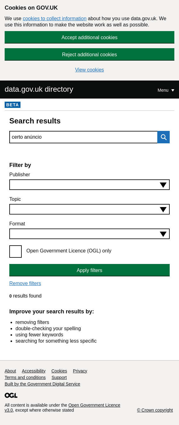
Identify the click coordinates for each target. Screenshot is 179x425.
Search (162, 137)
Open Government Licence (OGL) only (68, 250)
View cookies (89, 69)
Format (17, 223)
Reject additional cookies (89, 54)
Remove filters (25, 283)
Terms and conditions (25, 377)
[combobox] (89, 184)
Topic (15, 199)
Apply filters (89, 270)
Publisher (19, 174)
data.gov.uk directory (39, 89)
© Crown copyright (155, 410)
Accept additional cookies (89, 37)
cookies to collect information (54, 18)
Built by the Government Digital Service (42, 383)
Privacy (80, 370)
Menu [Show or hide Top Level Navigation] (164, 90)
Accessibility (33, 370)
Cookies (59, 370)
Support (59, 377)
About (10, 370)
